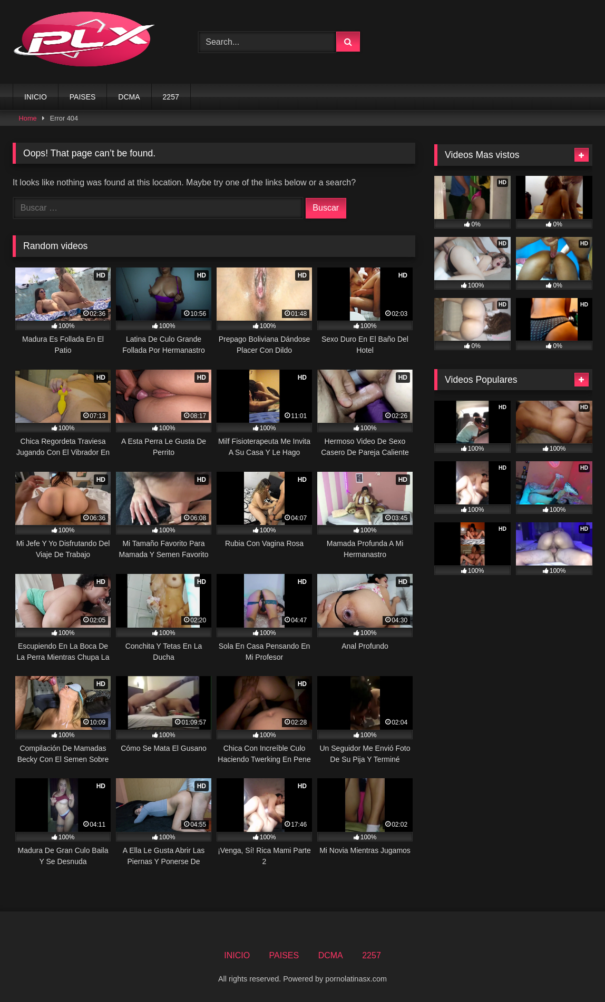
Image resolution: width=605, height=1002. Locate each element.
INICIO (35, 97)
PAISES (83, 97)
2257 (171, 97)
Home (28, 118)
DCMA (129, 97)
